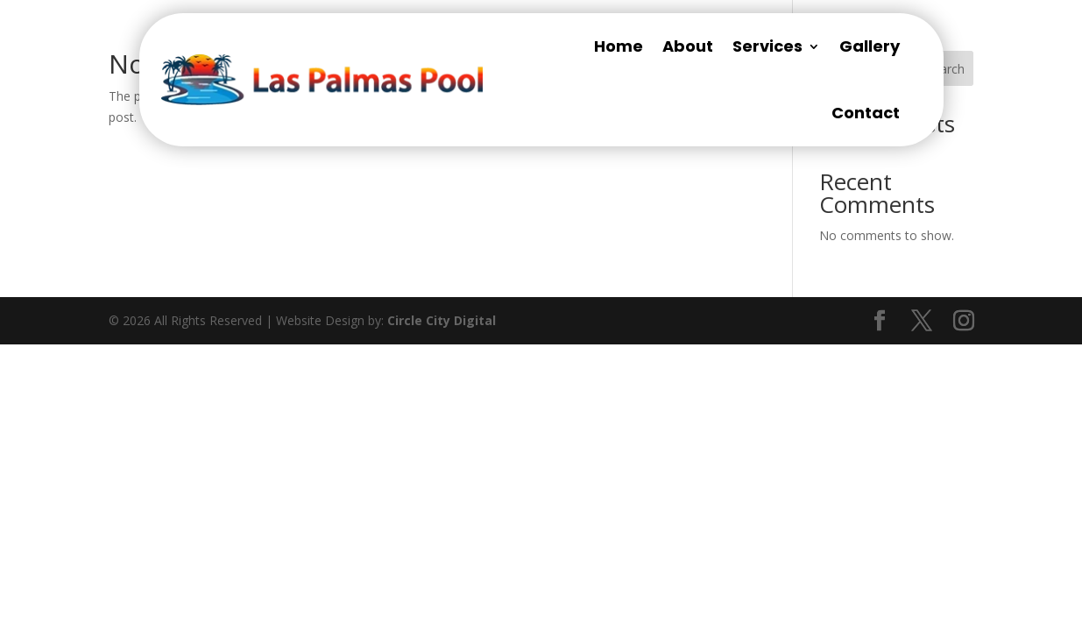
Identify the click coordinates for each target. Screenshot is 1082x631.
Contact (865, 113)
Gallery (869, 46)
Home (618, 46)
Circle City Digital (441, 320)
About (687, 46)
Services (767, 46)
